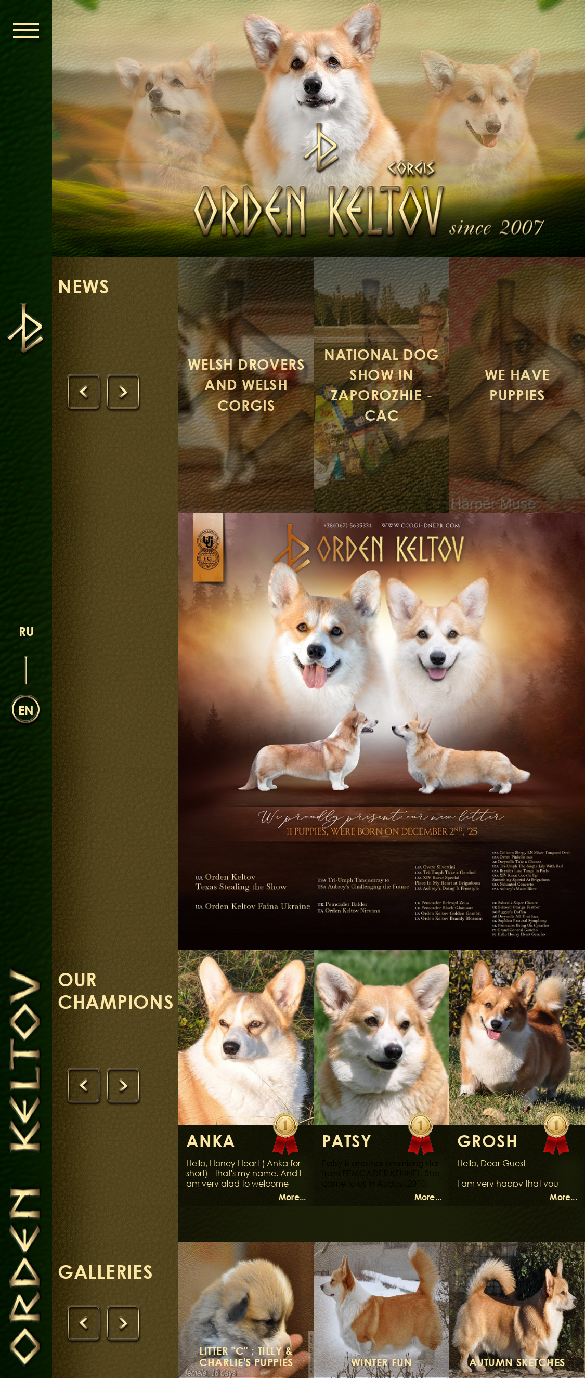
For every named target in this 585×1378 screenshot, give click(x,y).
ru (26, 631)
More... (292, 1197)
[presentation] (83, 392)
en (26, 710)
